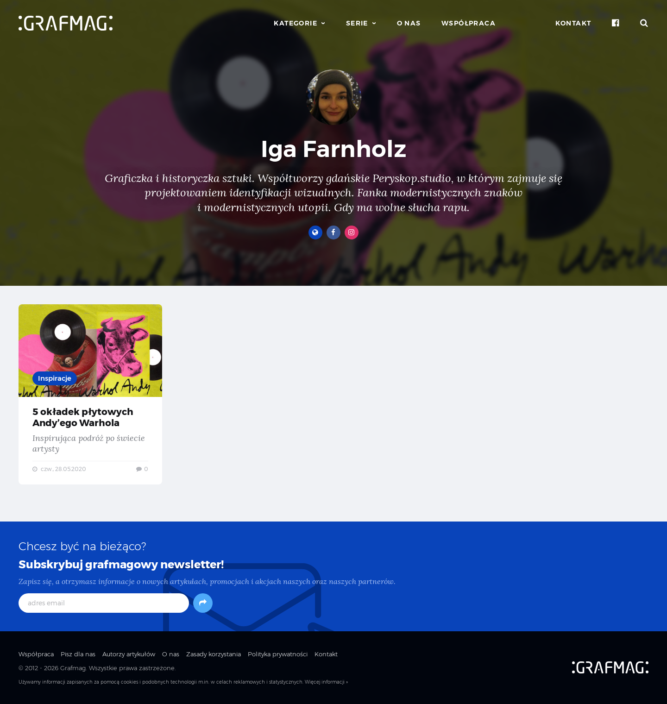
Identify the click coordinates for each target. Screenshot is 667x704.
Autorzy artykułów (128, 654)
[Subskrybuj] (203, 603)
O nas (409, 23)
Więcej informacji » (326, 682)
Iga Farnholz (333, 149)
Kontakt (573, 23)
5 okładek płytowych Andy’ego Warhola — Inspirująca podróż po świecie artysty (90, 394)
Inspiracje (54, 378)
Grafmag (73, 668)
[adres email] (104, 603)
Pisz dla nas (78, 654)
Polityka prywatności (278, 654)
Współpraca (468, 23)
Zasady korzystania (213, 654)
